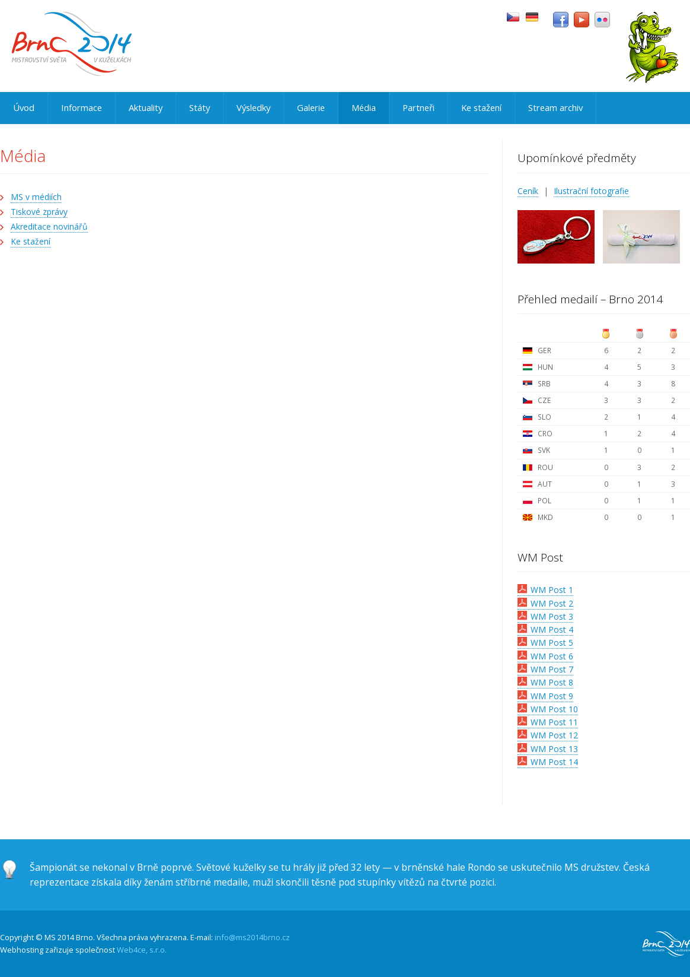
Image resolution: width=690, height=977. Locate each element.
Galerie (311, 107)
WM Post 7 (552, 669)
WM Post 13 (554, 748)
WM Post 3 (552, 616)
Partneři (418, 107)
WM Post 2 (552, 603)
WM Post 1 (552, 589)
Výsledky (253, 107)
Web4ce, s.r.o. (142, 949)
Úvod (23, 107)
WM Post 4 (552, 629)
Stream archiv (555, 107)
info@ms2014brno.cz (252, 937)
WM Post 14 (554, 761)
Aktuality (145, 107)
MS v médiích (36, 196)
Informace (81, 107)
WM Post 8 (552, 682)
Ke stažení (481, 107)
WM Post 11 (554, 722)
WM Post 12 (554, 735)
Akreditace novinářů (49, 226)
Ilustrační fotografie (591, 190)
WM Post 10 (554, 709)
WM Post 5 (552, 642)
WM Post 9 (552, 696)
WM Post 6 (552, 656)
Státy (199, 107)
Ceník (528, 190)
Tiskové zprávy (39, 211)
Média (364, 107)
